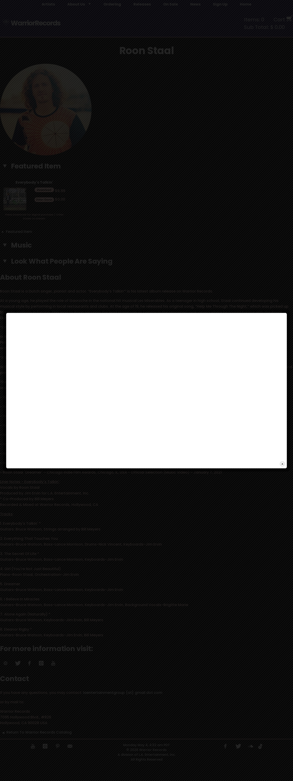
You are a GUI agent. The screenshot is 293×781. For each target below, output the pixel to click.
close (282, 438)
